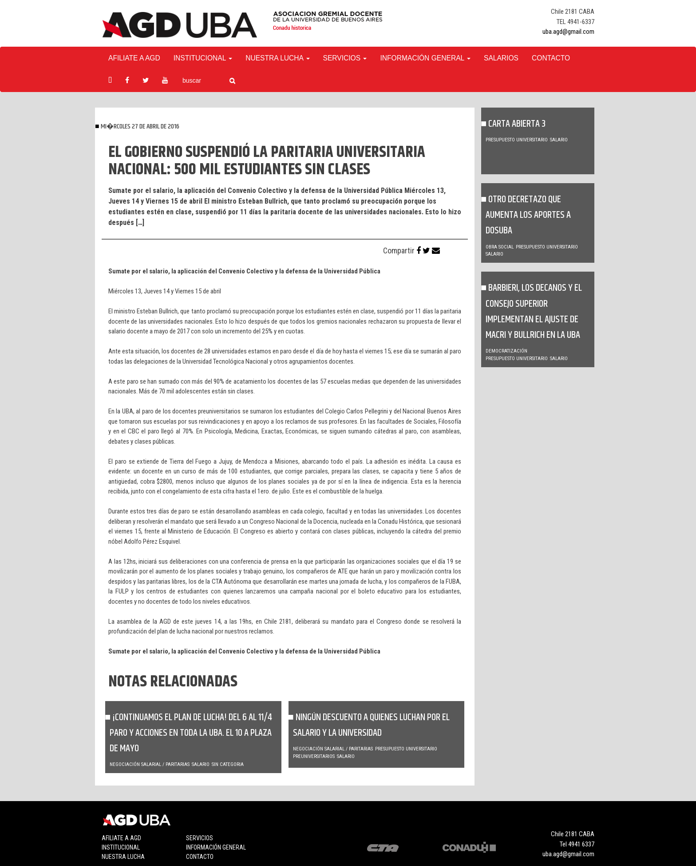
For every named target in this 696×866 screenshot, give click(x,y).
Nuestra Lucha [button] (277, 58)
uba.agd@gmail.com (568, 32)
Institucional (121, 847)
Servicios (199, 838)
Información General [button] (425, 58)
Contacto (551, 58)
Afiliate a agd (134, 58)
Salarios (501, 58)
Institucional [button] (203, 58)
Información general (216, 847)
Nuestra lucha (123, 856)
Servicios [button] (345, 58)
